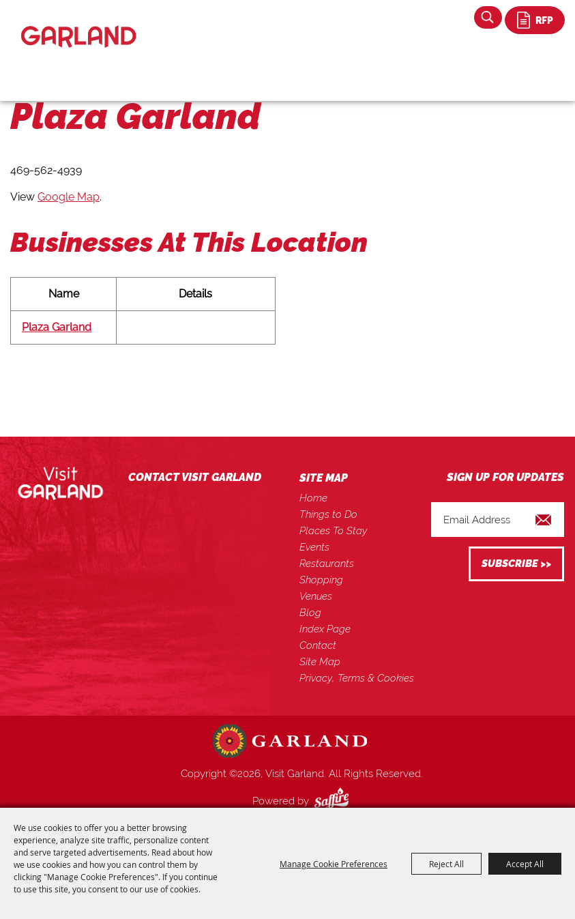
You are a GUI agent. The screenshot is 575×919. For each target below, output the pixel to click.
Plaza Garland (56, 327)
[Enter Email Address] (497, 519)
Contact (317, 645)
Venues (315, 596)
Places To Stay (333, 531)
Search (488, 17)
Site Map (319, 662)
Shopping (321, 580)
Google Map (69, 196)
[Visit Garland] (78, 25)
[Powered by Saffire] (334, 801)
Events (314, 547)
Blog (310, 613)
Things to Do (328, 514)
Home (313, 498)
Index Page (325, 629)
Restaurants (326, 563)
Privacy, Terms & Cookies (356, 678)
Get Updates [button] (516, 563)
